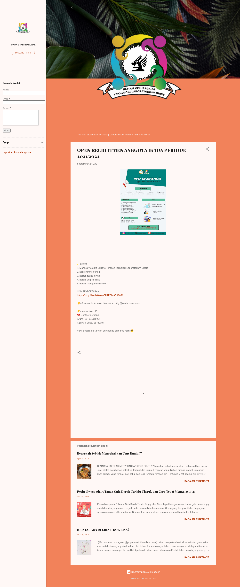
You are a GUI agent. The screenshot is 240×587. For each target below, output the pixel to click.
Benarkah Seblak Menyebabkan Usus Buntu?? (109, 453)
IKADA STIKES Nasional (23, 44)
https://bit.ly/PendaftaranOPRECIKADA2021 (100, 295)
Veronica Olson (150, 578)
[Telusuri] (214, 9)
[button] (207, 149)
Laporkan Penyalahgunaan (17, 152)
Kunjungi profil (23, 53)
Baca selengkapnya (196, 481)
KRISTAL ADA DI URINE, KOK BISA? (103, 530)
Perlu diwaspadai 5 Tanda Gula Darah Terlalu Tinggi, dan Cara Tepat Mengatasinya (136, 491)
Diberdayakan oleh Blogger (143, 571)
